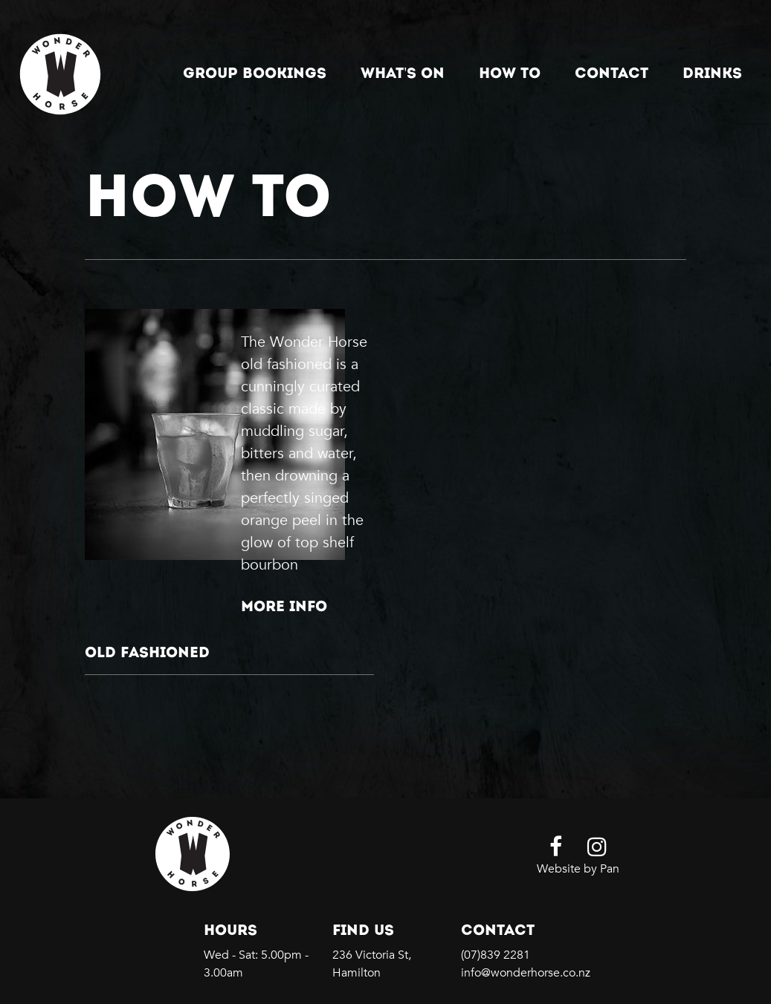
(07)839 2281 (495, 955)
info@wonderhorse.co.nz (525, 973)
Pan (609, 869)
